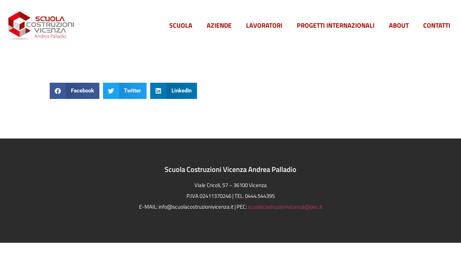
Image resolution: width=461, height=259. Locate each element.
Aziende (219, 25)
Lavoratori (264, 25)
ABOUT (399, 25)
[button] (74, 91)
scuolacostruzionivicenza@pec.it (285, 207)
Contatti (436, 25)
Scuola (180, 25)
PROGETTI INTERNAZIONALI (336, 25)
